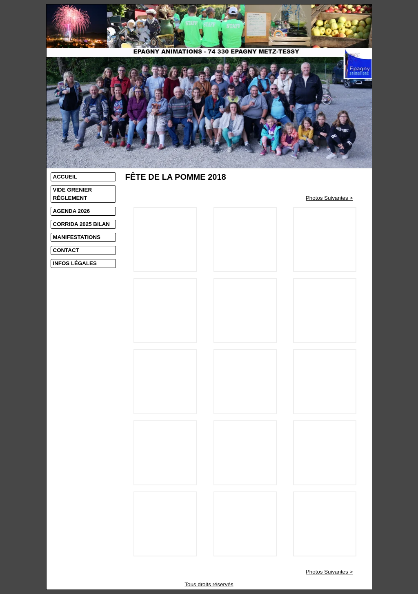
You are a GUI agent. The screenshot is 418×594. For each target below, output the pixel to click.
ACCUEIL (65, 177)
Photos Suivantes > (329, 198)
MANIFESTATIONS (77, 237)
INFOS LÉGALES (75, 263)
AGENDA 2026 (71, 211)
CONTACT (66, 250)
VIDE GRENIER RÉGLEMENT (72, 194)
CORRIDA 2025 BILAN (81, 224)
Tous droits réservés (209, 584)
